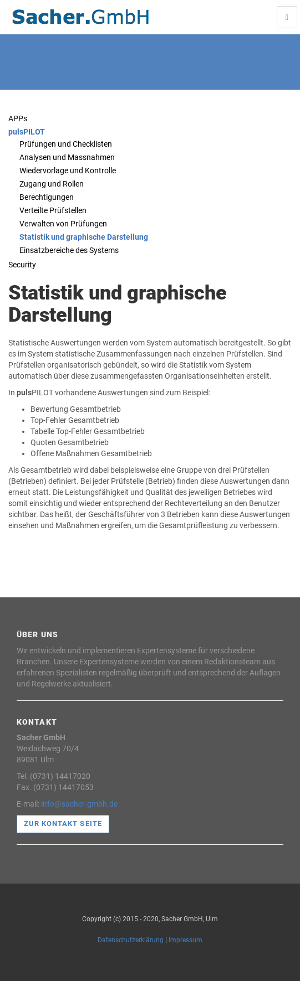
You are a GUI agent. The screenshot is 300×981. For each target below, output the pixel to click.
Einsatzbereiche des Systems (69, 250)
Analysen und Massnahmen (67, 157)
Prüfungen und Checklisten (65, 144)
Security (22, 264)
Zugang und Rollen (51, 183)
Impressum (185, 940)
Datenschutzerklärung (131, 940)
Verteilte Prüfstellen (53, 210)
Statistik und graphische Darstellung (83, 237)
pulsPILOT (26, 131)
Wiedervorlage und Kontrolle (67, 170)
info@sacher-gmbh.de (79, 803)
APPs (17, 118)
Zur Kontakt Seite (63, 823)
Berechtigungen (46, 197)
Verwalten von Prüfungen (63, 223)
